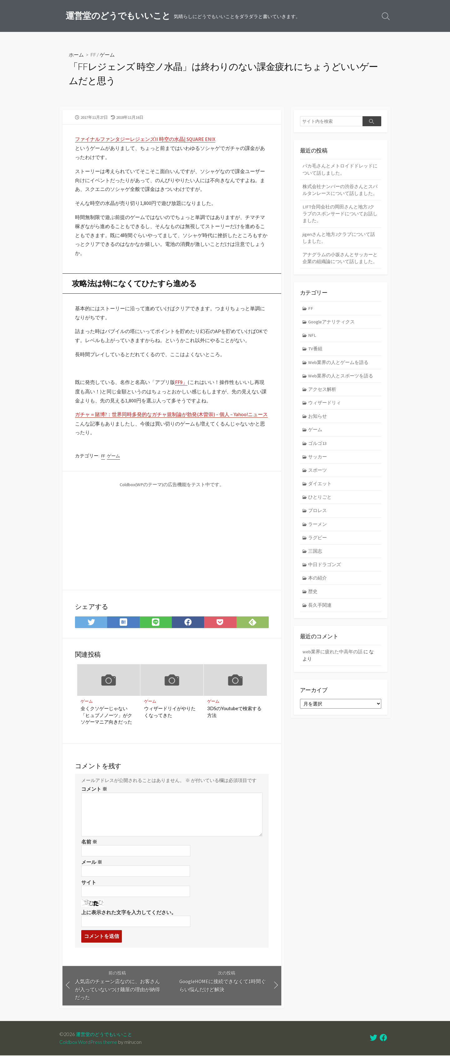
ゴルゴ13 (317, 446)
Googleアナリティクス (331, 323)
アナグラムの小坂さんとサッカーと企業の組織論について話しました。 (340, 259)
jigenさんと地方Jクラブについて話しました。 (338, 238)
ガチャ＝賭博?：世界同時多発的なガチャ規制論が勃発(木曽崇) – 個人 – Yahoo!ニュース (171, 414)
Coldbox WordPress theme (88, 1042)
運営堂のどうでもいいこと (106, 1035)
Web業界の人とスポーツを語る (340, 378)
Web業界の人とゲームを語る (338, 364)
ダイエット (320, 487)
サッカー (317, 459)
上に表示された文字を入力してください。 (128, 912)
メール (91, 862)
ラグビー (317, 541)
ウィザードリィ (324, 405)
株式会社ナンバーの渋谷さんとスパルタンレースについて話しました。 (340, 190)
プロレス (317, 514)
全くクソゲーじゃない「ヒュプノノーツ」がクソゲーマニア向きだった (106, 715)
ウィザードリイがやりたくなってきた (170, 711)
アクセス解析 (322, 391)
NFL (312, 337)
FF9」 (181, 382)
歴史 (313, 596)
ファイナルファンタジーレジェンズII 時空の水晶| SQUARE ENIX (145, 139)
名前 (89, 842)
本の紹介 (317, 582)
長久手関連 (320, 609)
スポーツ (317, 473)
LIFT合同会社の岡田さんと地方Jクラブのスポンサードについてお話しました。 (340, 214)
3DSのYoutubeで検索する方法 (235, 711)
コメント (94, 789)
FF (93, 55)
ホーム (76, 55)
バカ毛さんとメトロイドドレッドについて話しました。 (340, 169)
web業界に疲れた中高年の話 (332, 656)
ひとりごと (320, 500)
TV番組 (315, 351)
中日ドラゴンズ (324, 568)
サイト (88, 882)
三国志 (315, 555)
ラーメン (317, 527)
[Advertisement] (127, 534)
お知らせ (317, 418)
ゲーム (107, 55)
